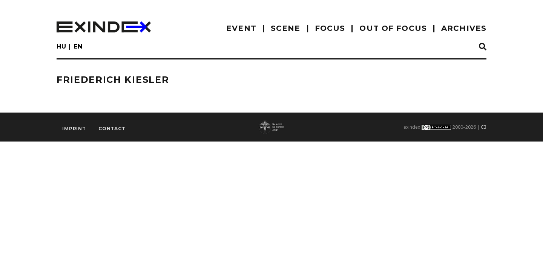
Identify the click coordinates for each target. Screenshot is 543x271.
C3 (483, 127)
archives (463, 28)
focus (330, 28)
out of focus (392, 28)
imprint (74, 128)
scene (286, 28)
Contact (112, 128)
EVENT (241, 28)
